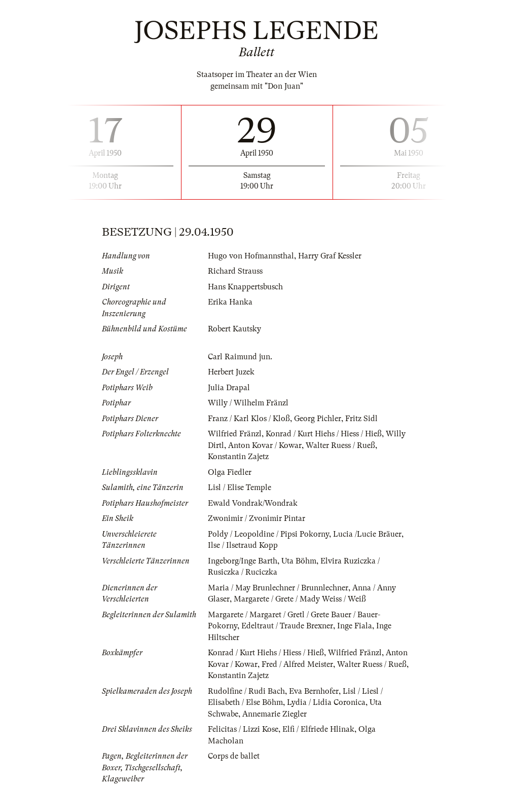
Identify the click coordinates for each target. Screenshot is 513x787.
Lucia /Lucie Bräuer (367, 534)
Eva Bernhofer (314, 691)
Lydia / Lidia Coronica (326, 702)
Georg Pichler (317, 418)
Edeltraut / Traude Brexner (287, 625)
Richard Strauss (235, 271)
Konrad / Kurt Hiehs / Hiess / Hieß (324, 433)
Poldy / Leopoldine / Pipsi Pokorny (268, 534)
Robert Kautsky (234, 328)
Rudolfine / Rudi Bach (246, 691)
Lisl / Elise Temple (239, 487)
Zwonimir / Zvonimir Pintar (256, 518)
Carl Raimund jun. (240, 356)
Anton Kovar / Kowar (265, 445)
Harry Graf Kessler (329, 255)
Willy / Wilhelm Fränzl (248, 402)
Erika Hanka (230, 302)
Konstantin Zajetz (238, 456)
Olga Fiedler (229, 472)
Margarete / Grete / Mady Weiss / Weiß (300, 599)
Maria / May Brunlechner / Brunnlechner (278, 587)
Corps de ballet (234, 756)
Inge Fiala (354, 625)
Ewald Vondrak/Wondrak (253, 503)
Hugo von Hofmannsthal (251, 255)
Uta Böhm (298, 561)
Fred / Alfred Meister (297, 664)
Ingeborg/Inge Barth (242, 561)
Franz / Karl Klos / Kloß (249, 418)
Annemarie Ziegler (274, 714)
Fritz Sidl (361, 418)
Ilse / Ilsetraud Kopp (243, 545)
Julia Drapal (229, 387)
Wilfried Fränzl (235, 433)
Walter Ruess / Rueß (340, 445)
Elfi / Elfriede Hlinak (318, 729)
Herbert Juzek (231, 372)
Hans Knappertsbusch (245, 286)
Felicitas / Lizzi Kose (243, 729)
